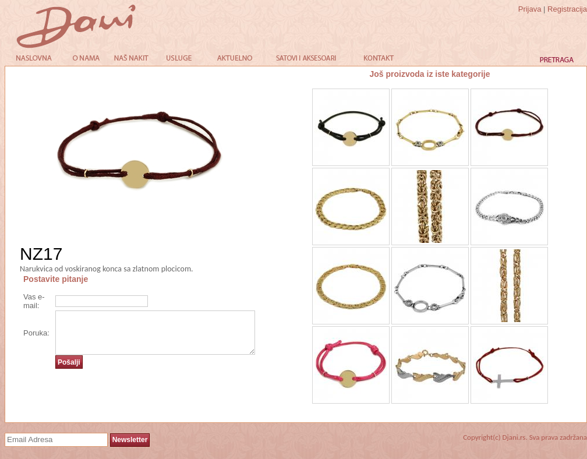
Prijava (530, 9)
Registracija (567, 9)
